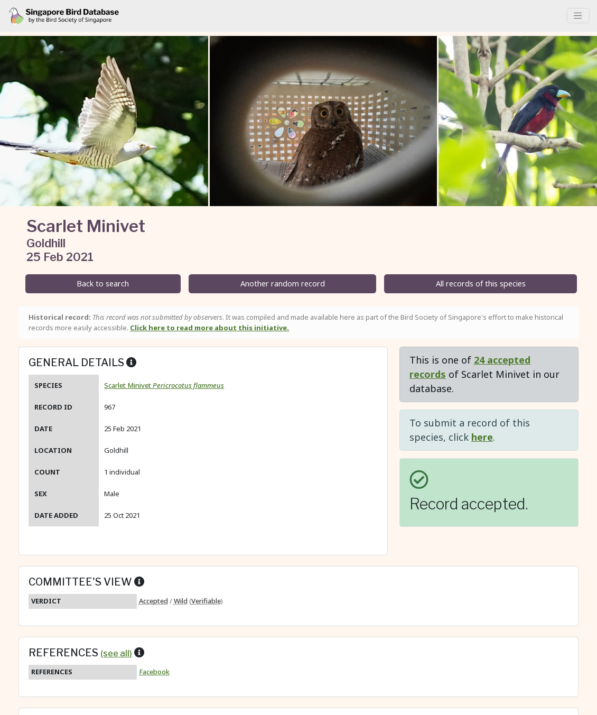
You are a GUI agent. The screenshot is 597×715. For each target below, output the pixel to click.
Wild (181, 601)
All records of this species (481, 283)
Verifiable (206, 601)
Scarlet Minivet (164, 385)
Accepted (153, 601)
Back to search (103, 283)
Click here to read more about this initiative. (209, 327)
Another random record (282, 283)
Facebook (154, 671)
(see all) (116, 653)
